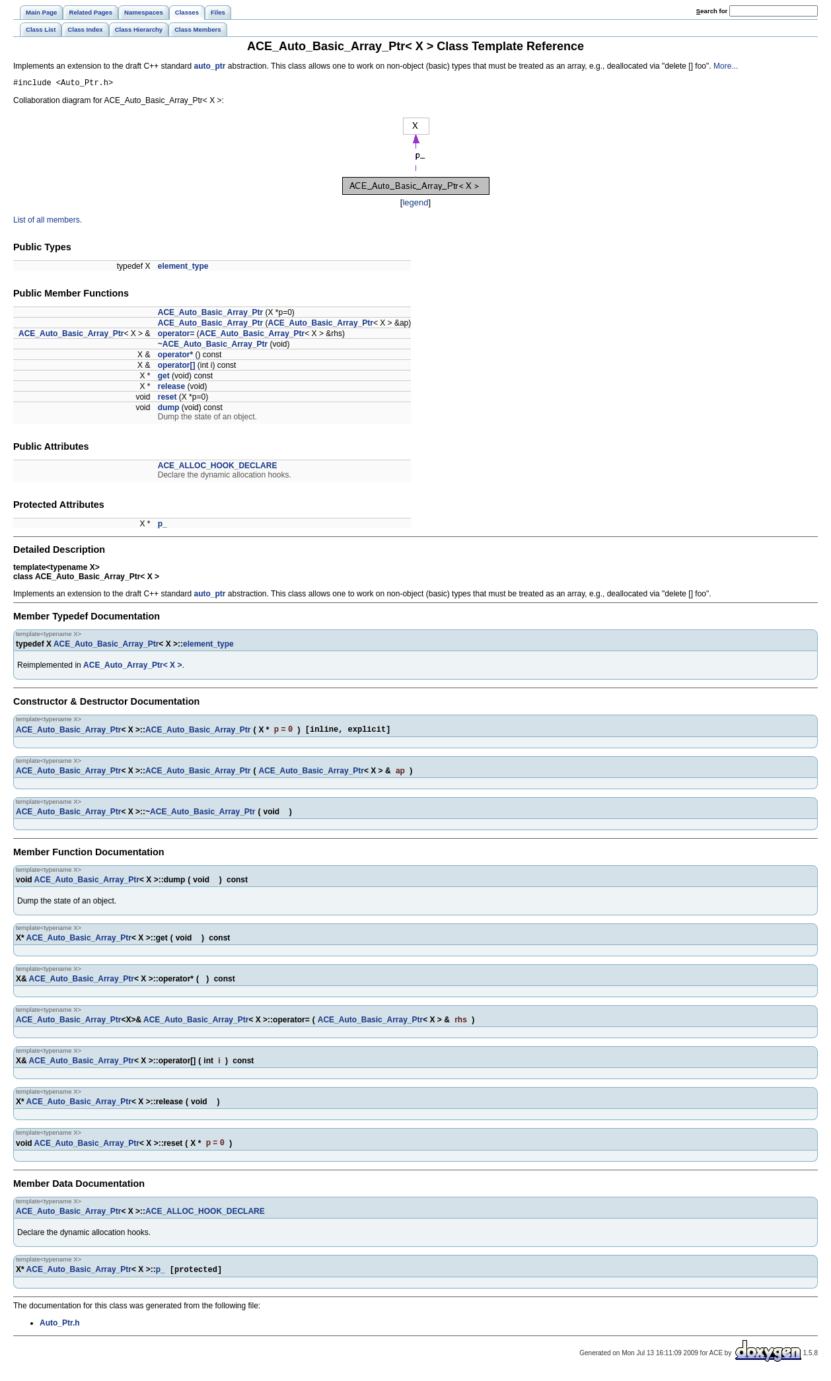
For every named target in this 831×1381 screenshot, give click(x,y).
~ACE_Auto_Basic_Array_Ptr (213, 346)
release (171, 388)
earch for (711, 11)
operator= (176, 335)
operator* (175, 356)
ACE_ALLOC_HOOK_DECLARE (217, 467)
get (164, 377)
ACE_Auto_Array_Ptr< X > (132, 667)
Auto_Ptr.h (60, 1328)
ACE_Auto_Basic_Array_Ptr (210, 314)
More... (725, 66)
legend (415, 204)
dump (169, 409)
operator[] (177, 367)
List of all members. (47, 222)
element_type (183, 268)
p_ (162, 525)
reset (167, 399)
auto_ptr (210, 66)
